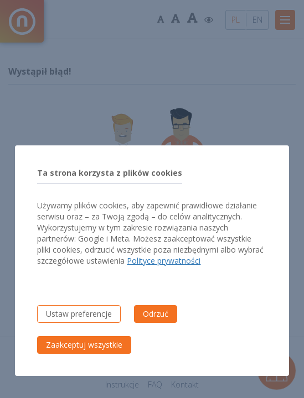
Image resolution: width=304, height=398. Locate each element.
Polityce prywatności (163, 260)
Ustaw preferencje (79, 313)
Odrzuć (155, 313)
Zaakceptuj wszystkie (84, 344)
